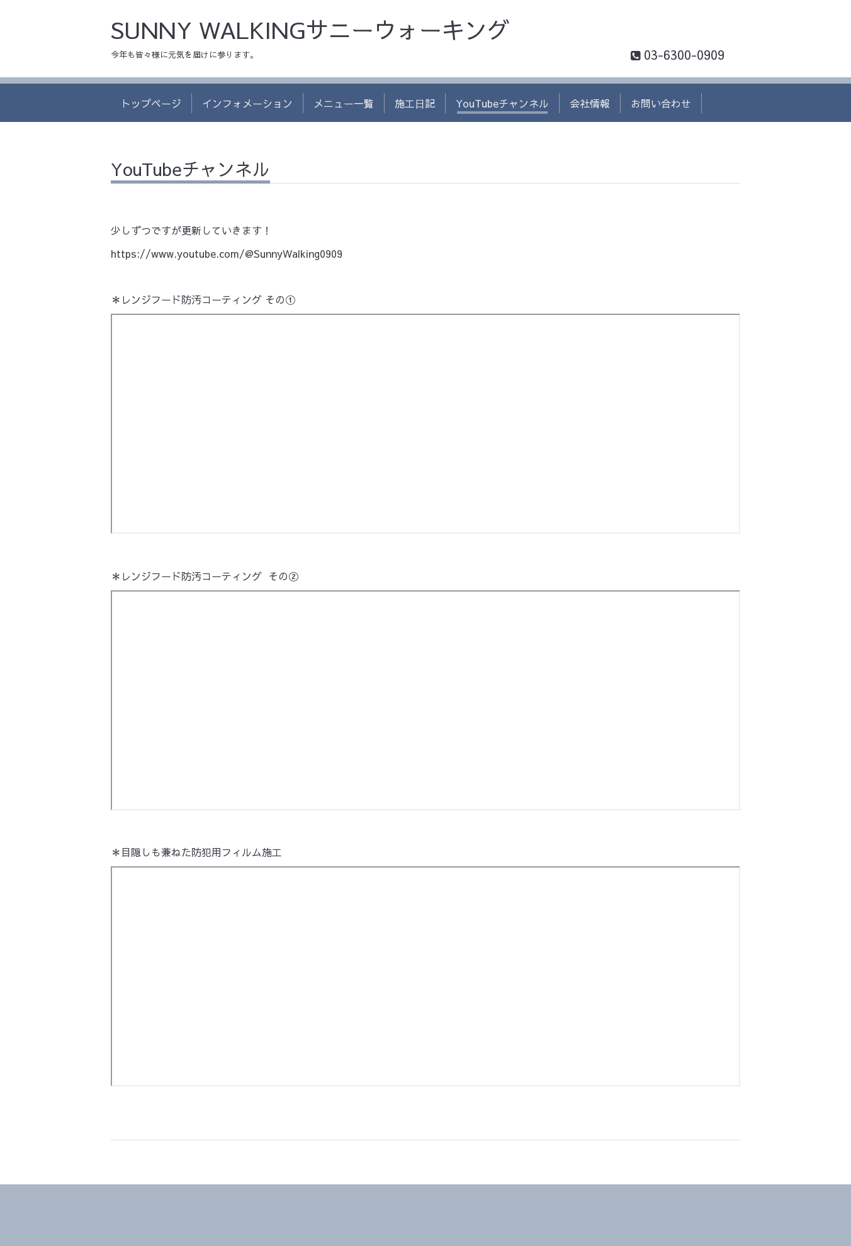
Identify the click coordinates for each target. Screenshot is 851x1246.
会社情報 (590, 103)
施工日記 (415, 103)
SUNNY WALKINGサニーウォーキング (310, 29)
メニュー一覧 (343, 103)
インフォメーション (247, 103)
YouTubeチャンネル (502, 103)
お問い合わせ (661, 103)
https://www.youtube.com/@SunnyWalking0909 (226, 253)
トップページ (151, 103)
